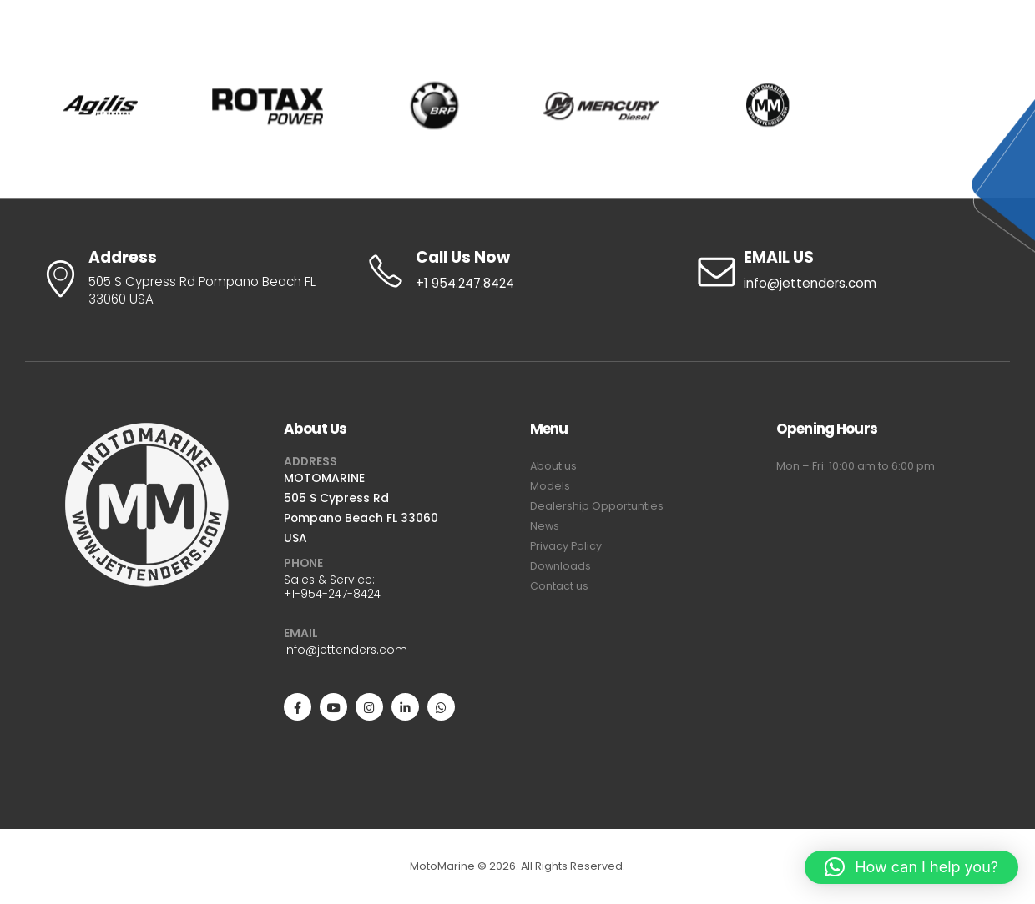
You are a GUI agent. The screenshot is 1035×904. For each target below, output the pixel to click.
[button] (911, 867)
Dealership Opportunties (597, 506)
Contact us (559, 586)
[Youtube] (333, 707)
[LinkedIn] (405, 707)
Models (550, 486)
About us (553, 466)
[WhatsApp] (441, 707)
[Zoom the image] (148, 431)
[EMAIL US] (845, 271)
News (544, 526)
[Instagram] (369, 707)
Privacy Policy (566, 546)
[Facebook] (297, 707)
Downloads (560, 566)
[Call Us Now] (517, 271)
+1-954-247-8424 (332, 593)
